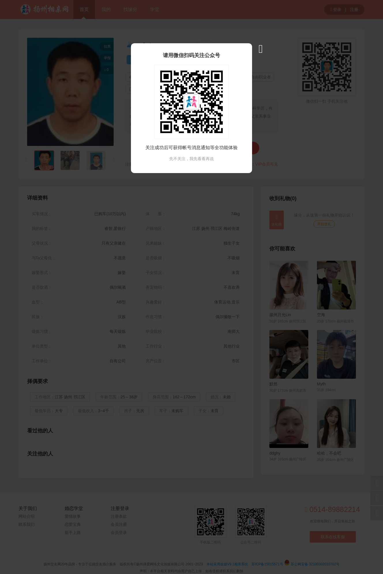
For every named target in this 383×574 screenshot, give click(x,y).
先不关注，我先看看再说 (191, 158)
